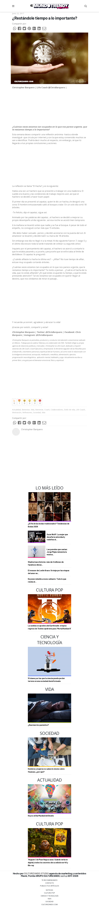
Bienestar (26, 409)
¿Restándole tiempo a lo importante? (44, 17)
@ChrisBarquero (53, 332)
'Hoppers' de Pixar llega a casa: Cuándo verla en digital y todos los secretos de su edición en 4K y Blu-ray (48, 862)
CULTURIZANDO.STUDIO (36, 873)
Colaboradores (57, 409)
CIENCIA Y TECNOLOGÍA (49, 896)
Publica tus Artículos (49, 886)
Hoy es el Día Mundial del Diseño (41, 816)
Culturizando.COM (49, 904)
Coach (47, 409)
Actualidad (16, 409)
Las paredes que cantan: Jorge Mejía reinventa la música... (57, 551)
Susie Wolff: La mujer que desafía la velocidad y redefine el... (57, 537)
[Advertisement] (49, 165)
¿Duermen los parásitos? (38, 725)
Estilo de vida (69, 409)
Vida (32, 409)
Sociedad (37, 412)
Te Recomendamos (49, 880)
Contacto (49, 883)
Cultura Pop (49, 893)
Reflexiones (27, 412)
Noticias (49, 890)
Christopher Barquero (32, 429)
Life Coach (80, 409)
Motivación (16, 412)
